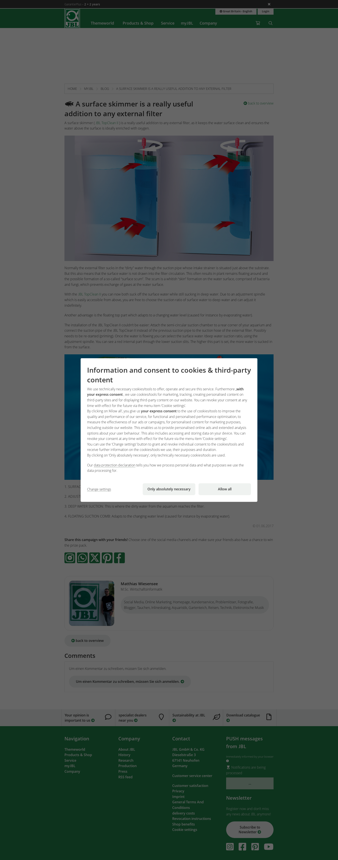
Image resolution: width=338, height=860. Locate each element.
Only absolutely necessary (169, 489)
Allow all (225, 489)
